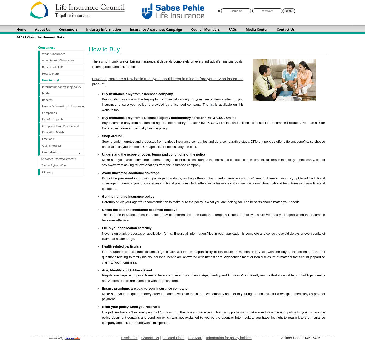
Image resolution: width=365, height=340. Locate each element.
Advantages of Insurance (58, 60)
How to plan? (50, 73)
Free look (48, 139)
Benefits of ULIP (52, 67)
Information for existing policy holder (61, 90)
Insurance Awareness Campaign (156, 29)
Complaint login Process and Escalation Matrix (60, 129)
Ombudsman (50, 152)
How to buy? (50, 80)
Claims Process (52, 145)
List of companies (53, 119)
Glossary (47, 172)
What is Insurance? (54, 54)
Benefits (47, 100)
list (212, 104)
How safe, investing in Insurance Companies (63, 109)
